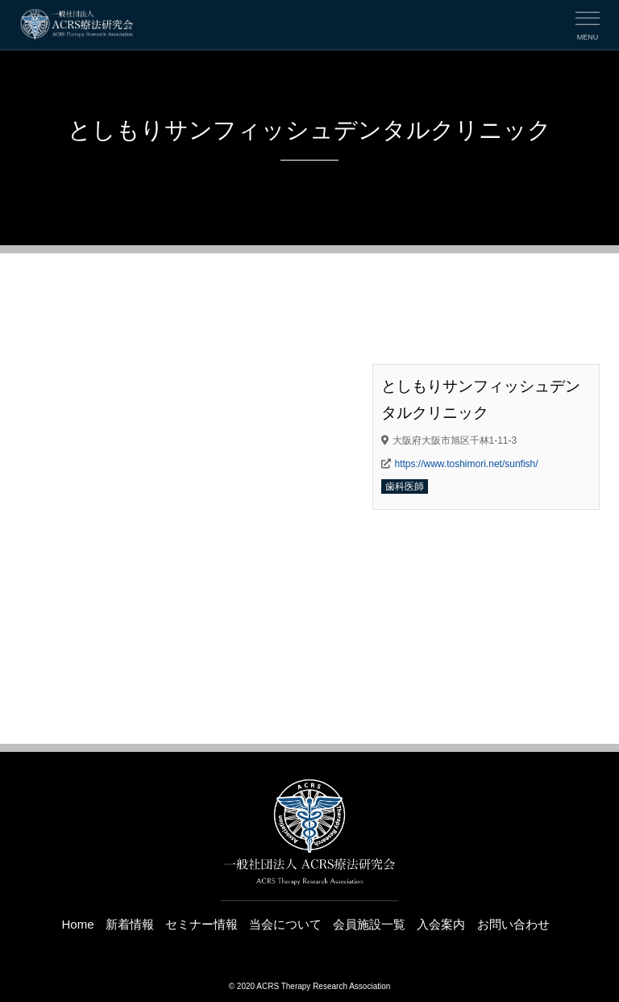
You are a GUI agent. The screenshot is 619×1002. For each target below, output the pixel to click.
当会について (285, 924)
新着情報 (130, 924)
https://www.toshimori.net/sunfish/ (466, 464)
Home (77, 924)
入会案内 (441, 924)
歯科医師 (404, 486)
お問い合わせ (513, 924)
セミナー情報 (201, 924)
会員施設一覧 (369, 924)
